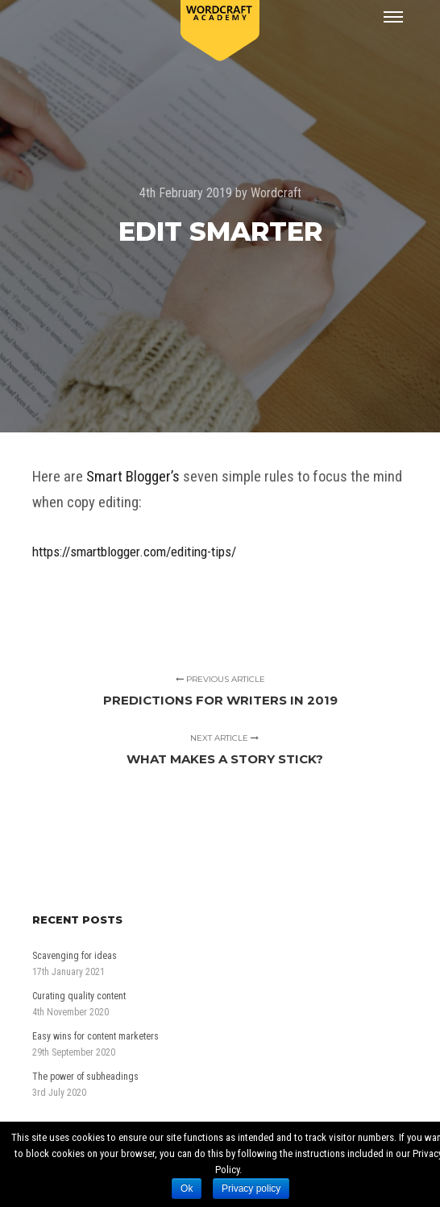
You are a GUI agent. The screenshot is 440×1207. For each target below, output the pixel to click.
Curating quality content (79, 996)
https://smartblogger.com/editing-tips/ (134, 552)
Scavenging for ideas (74, 955)
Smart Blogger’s (133, 477)
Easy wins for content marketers (95, 1036)
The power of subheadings (85, 1076)
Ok (187, 1188)
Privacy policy (251, 1188)
